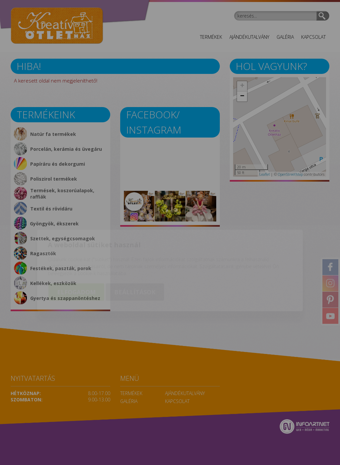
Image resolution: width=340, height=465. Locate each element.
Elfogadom (76, 254)
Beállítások (134, 254)
